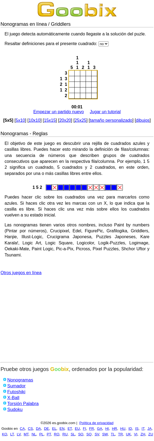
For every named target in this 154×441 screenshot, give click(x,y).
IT (143, 429)
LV (19, 434)
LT (12, 434)
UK (128, 434)
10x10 (34, 120)
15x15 (50, 120)
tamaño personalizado (111, 120)
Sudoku (15, 409)
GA (99, 429)
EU (77, 429)
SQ (89, 434)
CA (22, 429)
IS (137, 429)
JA (150, 429)
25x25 (80, 120)
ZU (150, 434)
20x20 (65, 120)
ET (70, 429)
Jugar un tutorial (105, 111)
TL (113, 434)
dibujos (143, 120)
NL (34, 434)
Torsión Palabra (23, 403)
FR (91, 429)
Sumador (16, 385)
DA (38, 429)
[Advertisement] (77, 321)
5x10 (20, 120)
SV (96, 434)
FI (84, 429)
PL (41, 434)
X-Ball (13, 397)
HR (114, 429)
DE (46, 429)
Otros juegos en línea (21, 272)
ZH (143, 434)
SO (80, 434)
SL (73, 434)
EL (54, 429)
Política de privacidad (96, 423)
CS (30, 429)
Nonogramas (20, 380)
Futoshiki (16, 391)
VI (136, 434)
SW (105, 434)
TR (120, 434)
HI (107, 429)
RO (56, 434)
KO (4, 434)
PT (49, 434)
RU (65, 434)
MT (26, 434)
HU (122, 429)
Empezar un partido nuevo (58, 111)
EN (62, 429)
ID (130, 429)
